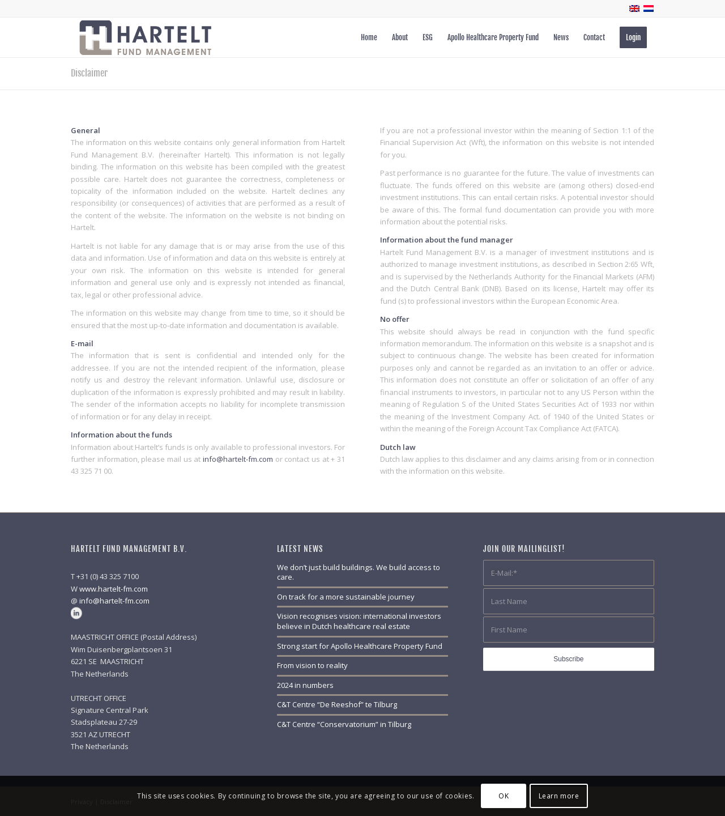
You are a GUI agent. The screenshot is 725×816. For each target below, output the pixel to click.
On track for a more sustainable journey (346, 597)
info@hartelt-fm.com (238, 459)
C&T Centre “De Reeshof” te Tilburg (337, 704)
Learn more (559, 796)
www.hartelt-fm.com (113, 589)
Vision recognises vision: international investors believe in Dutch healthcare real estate (359, 621)
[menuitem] (369, 37)
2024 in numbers (305, 685)
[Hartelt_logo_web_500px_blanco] (145, 37)
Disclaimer (89, 73)
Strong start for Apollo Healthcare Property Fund (359, 646)
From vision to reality (312, 665)
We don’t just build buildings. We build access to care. (358, 572)
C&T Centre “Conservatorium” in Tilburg (344, 724)
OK (503, 796)
